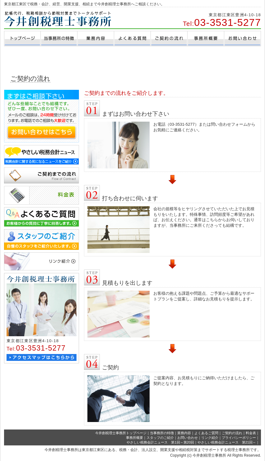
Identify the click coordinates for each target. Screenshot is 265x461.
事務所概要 (134, 437)
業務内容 (184, 433)
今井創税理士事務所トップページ (120, 433)
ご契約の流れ (232, 433)
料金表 (251, 433)
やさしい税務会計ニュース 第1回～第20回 (160, 442)
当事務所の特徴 (162, 433)
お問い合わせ (187, 437)
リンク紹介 (209, 437)
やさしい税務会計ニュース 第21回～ (227, 442)
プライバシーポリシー (239, 437)
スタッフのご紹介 (160, 437)
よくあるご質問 (206, 433)
